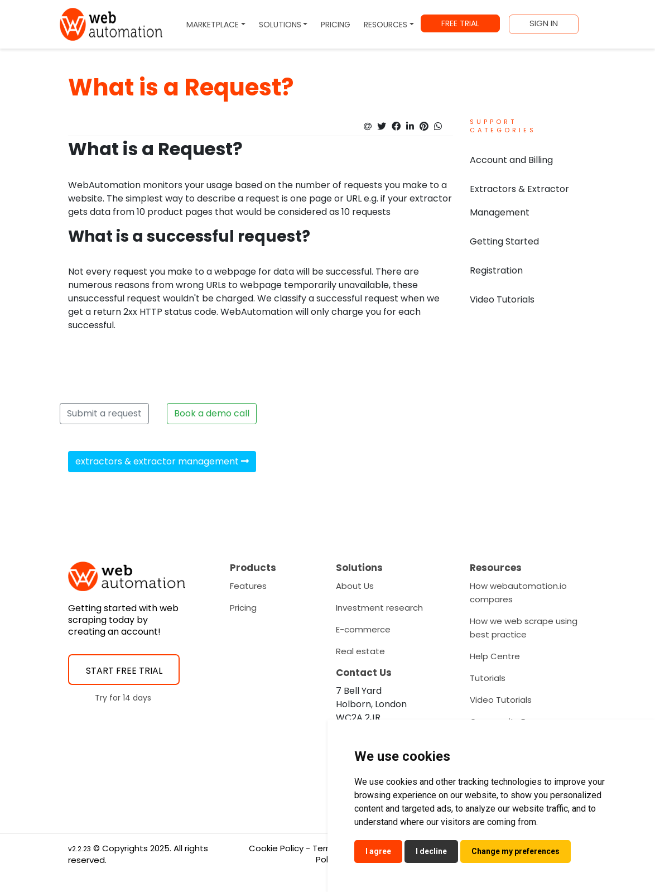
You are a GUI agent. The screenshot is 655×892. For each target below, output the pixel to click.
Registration (496, 270)
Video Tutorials (502, 299)
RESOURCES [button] (385, 24)
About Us (355, 586)
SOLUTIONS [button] (280, 24)
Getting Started (504, 241)
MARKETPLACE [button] (212, 24)
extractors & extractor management (162, 461)
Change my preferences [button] (515, 851)
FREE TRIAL (460, 23)
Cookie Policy (276, 848)
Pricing (243, 607)
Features (248, 586)
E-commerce (363, 629)
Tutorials (487, 678)
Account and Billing (511, 160)
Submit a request (104, 413)
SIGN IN (543, 23)
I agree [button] (378, 851)
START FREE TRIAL (124, 670)
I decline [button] (431, 851)
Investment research (379, 607)
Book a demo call (211, 413)
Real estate (360, 651)
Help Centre (495, 656)
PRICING (335, 24)
